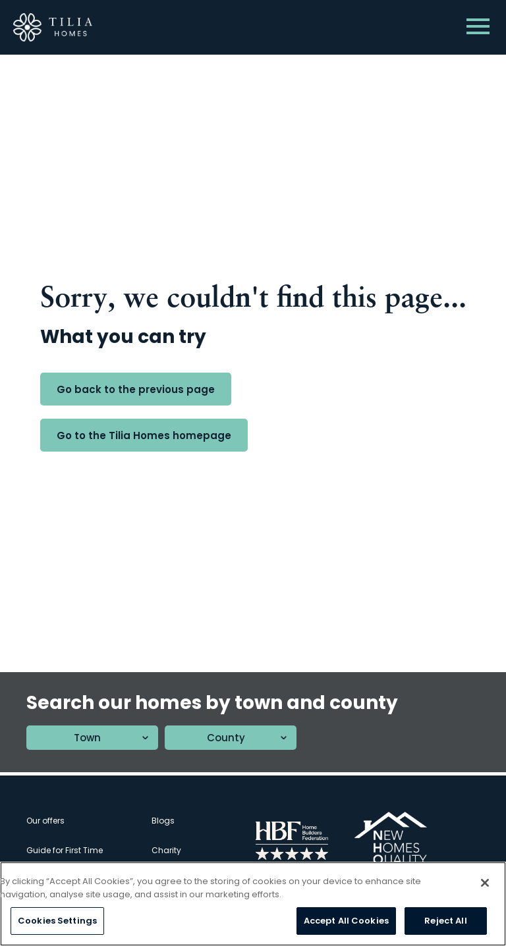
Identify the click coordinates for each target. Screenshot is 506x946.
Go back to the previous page (136, 389)
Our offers (45, 820)
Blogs (163, 820)
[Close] (484, 883)
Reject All (445, 921)
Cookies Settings (57, 921)
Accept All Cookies (346, 921)
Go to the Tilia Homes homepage (144, 435)
